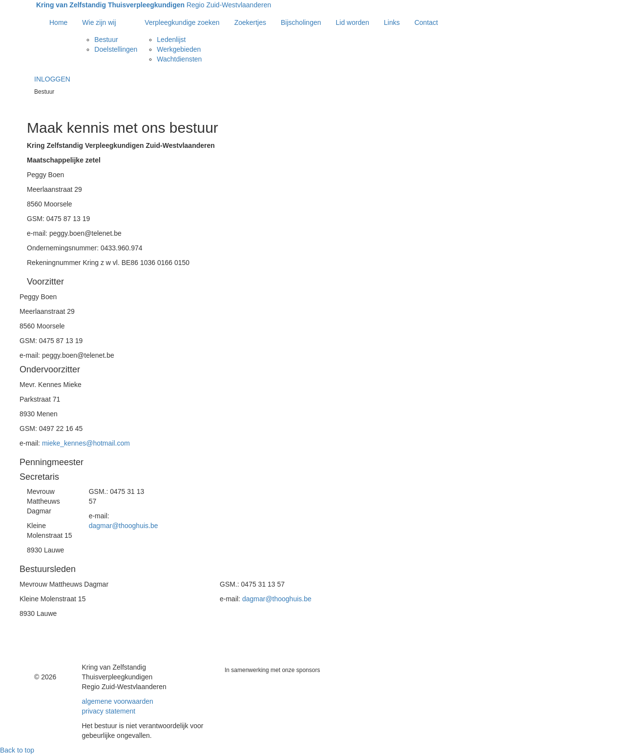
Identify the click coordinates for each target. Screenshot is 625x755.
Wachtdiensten (179, 59)
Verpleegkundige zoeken (182, 22)
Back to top (17, 750)
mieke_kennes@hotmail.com (86, 443)
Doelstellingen (115, 49)
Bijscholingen (301, 22)
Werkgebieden (179, 49)
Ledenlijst (171, 39)
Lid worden (353, 22)
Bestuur (106, 39)
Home (58, 22)
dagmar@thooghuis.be (123, 526)
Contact (426, 22)
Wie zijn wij (99, 22)
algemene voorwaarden (117, 701)
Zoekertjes (250, 22)
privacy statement (109, 711)
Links (392, 22)
